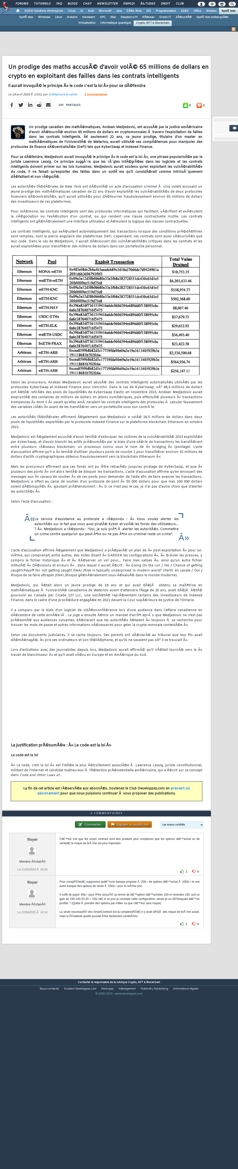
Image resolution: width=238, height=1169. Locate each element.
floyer (32, 913)
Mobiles (211, 11)
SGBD (185, 11)
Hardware (88, 17)
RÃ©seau (148, 17)
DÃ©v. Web (134, 11)
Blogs (72, 4)
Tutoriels (42, 4)
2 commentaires (96, 119)
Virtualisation (87, 23)
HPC (103, 17)
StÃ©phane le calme (62, 119)
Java (119, 11)
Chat (87, 4)
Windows (44, 17)
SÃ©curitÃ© (184, 17)
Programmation (166, 11)
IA (81, 11)
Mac (113, 17)
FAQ (59, 4)
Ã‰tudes (148, 4)
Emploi (129, 4)
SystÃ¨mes (228, 11)
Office (197, 11)
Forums (22, 4)
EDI (148, 11)
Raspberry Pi (129, 17)
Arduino (72, 17)
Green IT (165, 17)
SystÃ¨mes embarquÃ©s (212, 17)
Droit (165, 4)
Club (179, 4)
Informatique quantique (115, 23)
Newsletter (107, 4)
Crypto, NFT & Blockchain (152, 23)
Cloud (71, 11)
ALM (91, 11)
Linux (58, 17)
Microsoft (105, 11)
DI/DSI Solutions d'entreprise (43, 11)
